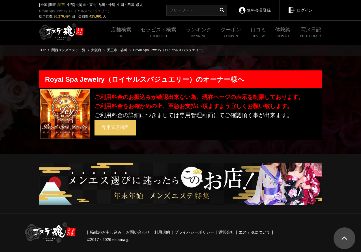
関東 (52, 5)
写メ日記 (311, 33)
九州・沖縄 (106, 5)
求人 (139, 5)
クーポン (231, 33)
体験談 (283, 33)
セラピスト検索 (158, 33)
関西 (61, 5)
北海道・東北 (86, 5)
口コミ (258, 33)
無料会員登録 (254, 6)
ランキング (198, 33)
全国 (43, 5)
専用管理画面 (115, 127)
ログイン (300, 6)
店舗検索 (121, 33)
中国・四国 (125, 5)
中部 (70, 5)
